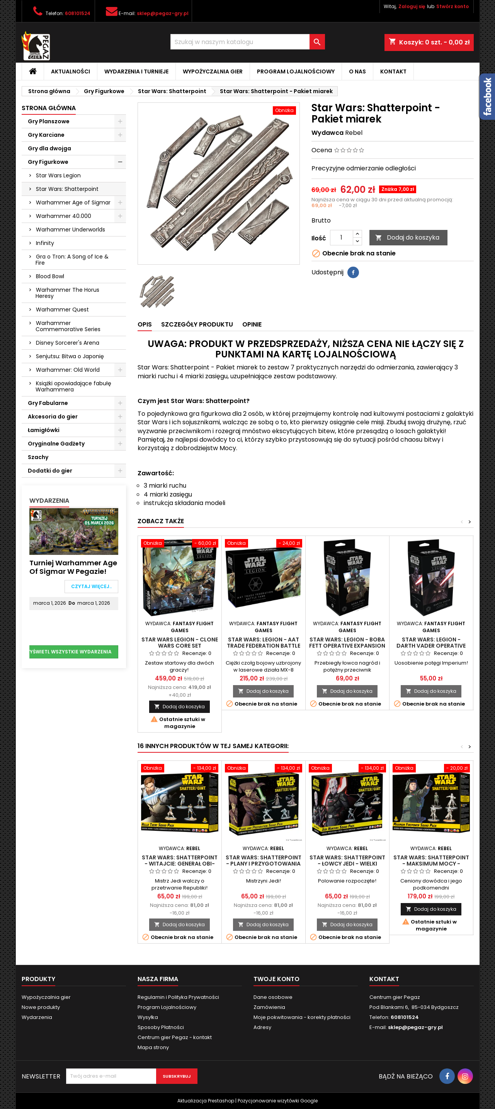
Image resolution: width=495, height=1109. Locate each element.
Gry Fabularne (48, 403)
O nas (357, 71)
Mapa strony (153, 1047)
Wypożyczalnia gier (213, 71)
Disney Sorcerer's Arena (67, 343)
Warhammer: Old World (68, 370)
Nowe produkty (41, 1007)
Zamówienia (269, 1007)
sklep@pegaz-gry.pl (163, 13)
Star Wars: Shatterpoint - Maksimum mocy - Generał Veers (431, 864)
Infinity (45, 243)
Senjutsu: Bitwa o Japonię (70, 356)
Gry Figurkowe (48, 162)
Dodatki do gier (50, 471)
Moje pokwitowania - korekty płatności (301, 1017)
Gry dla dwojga (49, 148)
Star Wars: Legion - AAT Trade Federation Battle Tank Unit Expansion (263, 646)
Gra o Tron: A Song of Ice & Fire (72, 260)
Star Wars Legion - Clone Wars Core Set (179, 643)
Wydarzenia (49, 500)
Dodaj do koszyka (407, 237)
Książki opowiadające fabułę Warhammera (73, 386)
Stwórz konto (452, 6)
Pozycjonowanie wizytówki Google (278, 1100)
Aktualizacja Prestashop (205, 1100)
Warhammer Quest (62, 309)
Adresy (262, 1027)
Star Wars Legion (58, 175)
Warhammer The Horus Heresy (67, 293)
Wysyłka (148, 1017)
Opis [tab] (145, 324)
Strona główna (49, 108)
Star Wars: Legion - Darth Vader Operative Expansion (431, 646)
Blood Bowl (50, 276)
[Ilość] (341, 237)
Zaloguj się (411, 6)
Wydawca (327, 133)
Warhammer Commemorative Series (68, 326)
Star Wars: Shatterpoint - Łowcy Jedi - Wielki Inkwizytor (347, 864)
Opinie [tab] (252, 324)
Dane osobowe (273, 997)
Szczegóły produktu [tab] (197, 324)
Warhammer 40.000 (63, 216)
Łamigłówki (44, 430)
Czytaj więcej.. (91, 586)
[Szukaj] (247, 41)
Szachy (38, 457)
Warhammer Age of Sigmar (73, 202)
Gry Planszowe (49, 121)
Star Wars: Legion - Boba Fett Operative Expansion (347, 643)
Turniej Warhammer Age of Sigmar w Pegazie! (73, 567)
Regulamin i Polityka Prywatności (178, 997)
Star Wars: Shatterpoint (67, 189)
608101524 (77, 13)
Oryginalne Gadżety (56, 443)
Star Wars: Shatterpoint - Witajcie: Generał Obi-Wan (180, 864)
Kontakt (393, 71)
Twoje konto (276, 979)
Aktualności (70, 71)
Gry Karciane (46, 135)
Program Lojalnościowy (296, 71)
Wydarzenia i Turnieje (136, 71)
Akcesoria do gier (53, 416)
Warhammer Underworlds (70, 229)
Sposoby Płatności (161, 1027)
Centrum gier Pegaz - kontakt (175, 1037)
